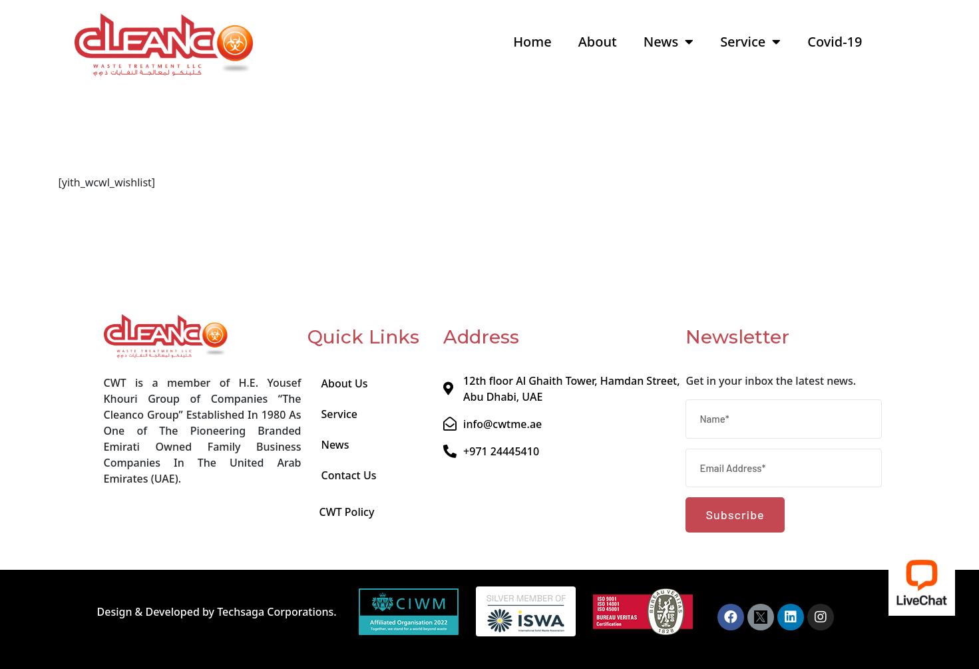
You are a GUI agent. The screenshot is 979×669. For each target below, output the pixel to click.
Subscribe (734, 514)
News (668, 42)
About (597, 42)
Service (750, 42)
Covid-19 (834, 42)
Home (532, 42)
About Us (344, 383)
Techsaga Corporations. (277, 611)
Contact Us (348, 475)
